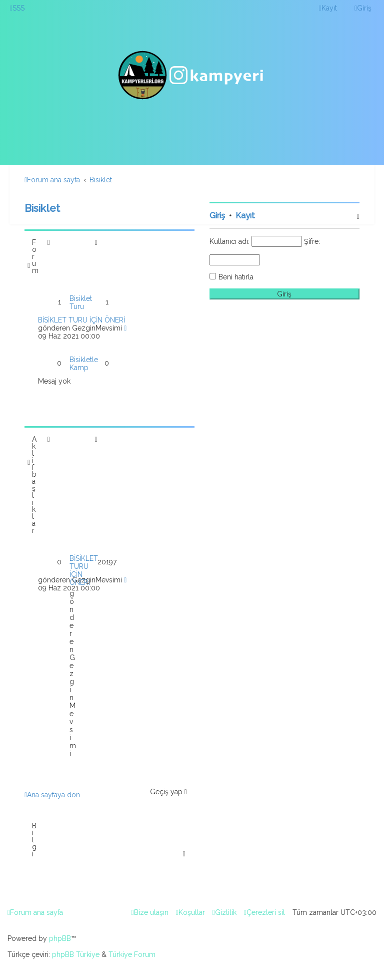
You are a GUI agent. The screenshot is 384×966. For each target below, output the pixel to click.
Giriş (217, 215)
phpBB (60, 938)
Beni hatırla (236, 277)
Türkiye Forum (132, 954)
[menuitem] (17, 8)
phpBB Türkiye (76, 954)
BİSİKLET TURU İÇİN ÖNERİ (81, 320)
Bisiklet (42, 208)
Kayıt (245, 215)
